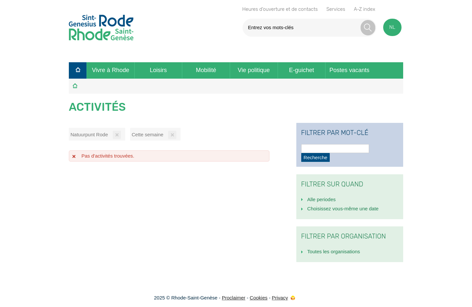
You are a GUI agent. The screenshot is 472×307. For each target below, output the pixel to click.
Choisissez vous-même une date (343, 208)
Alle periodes (321, 199)
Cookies (258, 297)
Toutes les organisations (333, 251)
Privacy (280, 297)
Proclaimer (234, 297)
